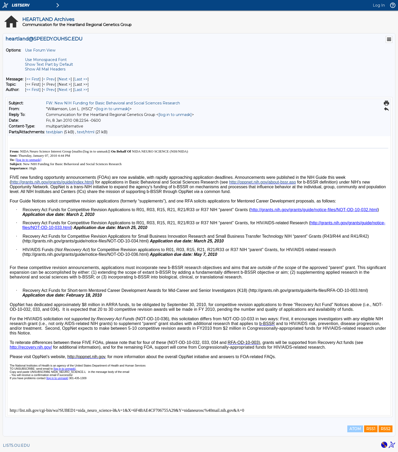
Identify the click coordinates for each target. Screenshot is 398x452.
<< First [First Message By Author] (32, 89)
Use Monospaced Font (46, 59)
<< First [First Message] (32, 79)
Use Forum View (40, 50)
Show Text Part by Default (49, 64)
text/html (85, 132)
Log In (379, 5)
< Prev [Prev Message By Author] (49, 89)
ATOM (355, 428)
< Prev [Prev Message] (49, 79)
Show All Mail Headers (45, 69)
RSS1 (370, 428)
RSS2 (385, 428)
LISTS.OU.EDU (16, 445)
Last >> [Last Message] (80, 79)
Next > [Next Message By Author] (65, 89)
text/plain (54, 132)
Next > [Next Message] (65, 79)
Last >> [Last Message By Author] (80, 89)
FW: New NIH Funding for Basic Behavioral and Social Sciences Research (113, 103)
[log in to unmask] (113, 108)
